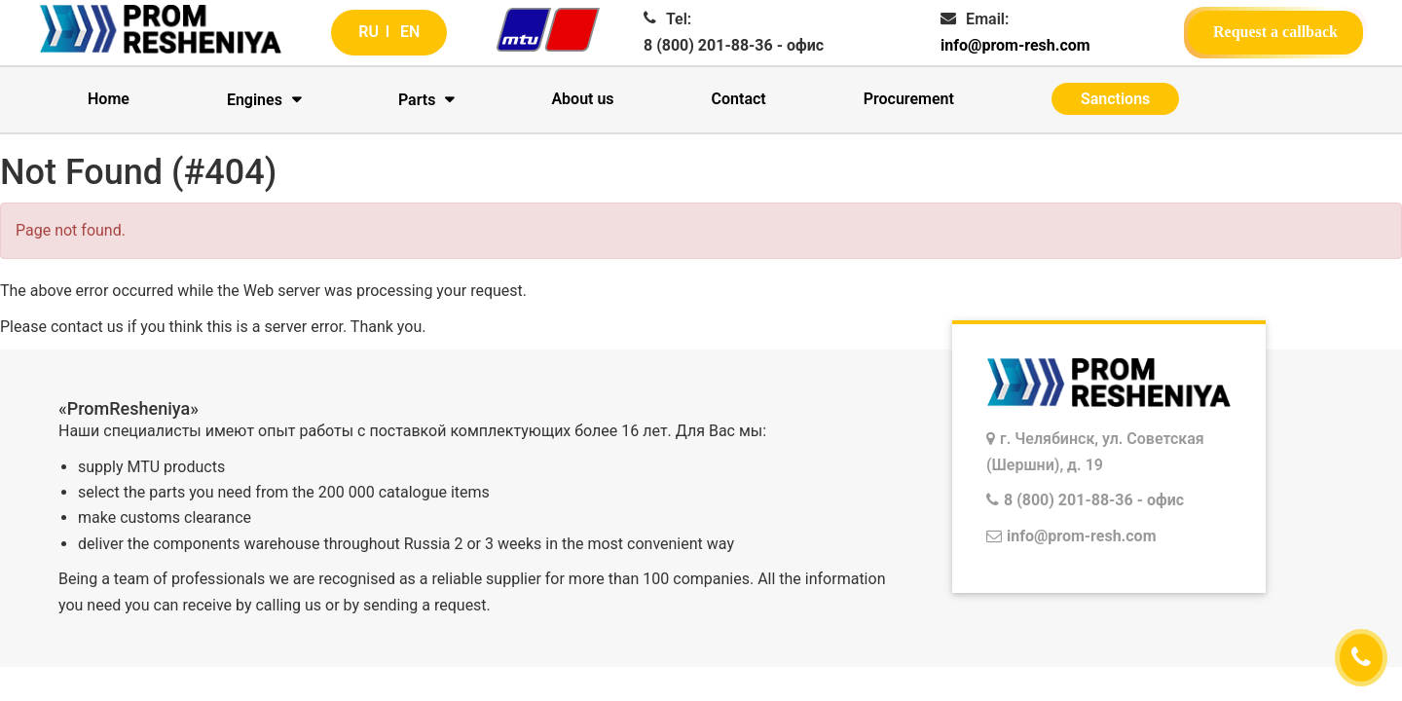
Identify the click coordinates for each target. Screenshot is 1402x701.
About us (582, 99)
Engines (254, 100)
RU (368, 31)
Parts (417, 100)
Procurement (909, 99)
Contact (739, 99)
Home (108, 99)
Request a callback (1275, 31)
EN (410, 31)
